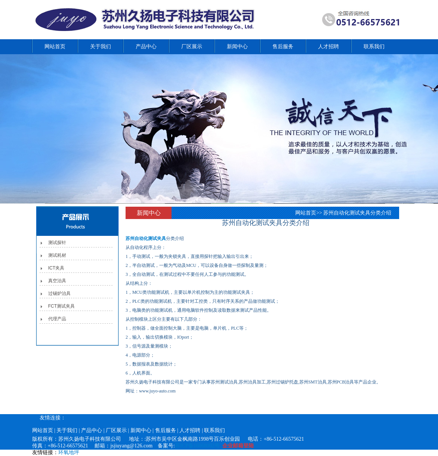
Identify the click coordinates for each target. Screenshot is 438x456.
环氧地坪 (68, 452)
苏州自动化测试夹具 (146, 238)
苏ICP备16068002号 (197, 446)
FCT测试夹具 (61, 306)
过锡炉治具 (59, 293)
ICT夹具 (56, 268)
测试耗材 (57, 255)
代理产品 (57, 318)
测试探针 (57, 242)
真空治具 (57, 280)
